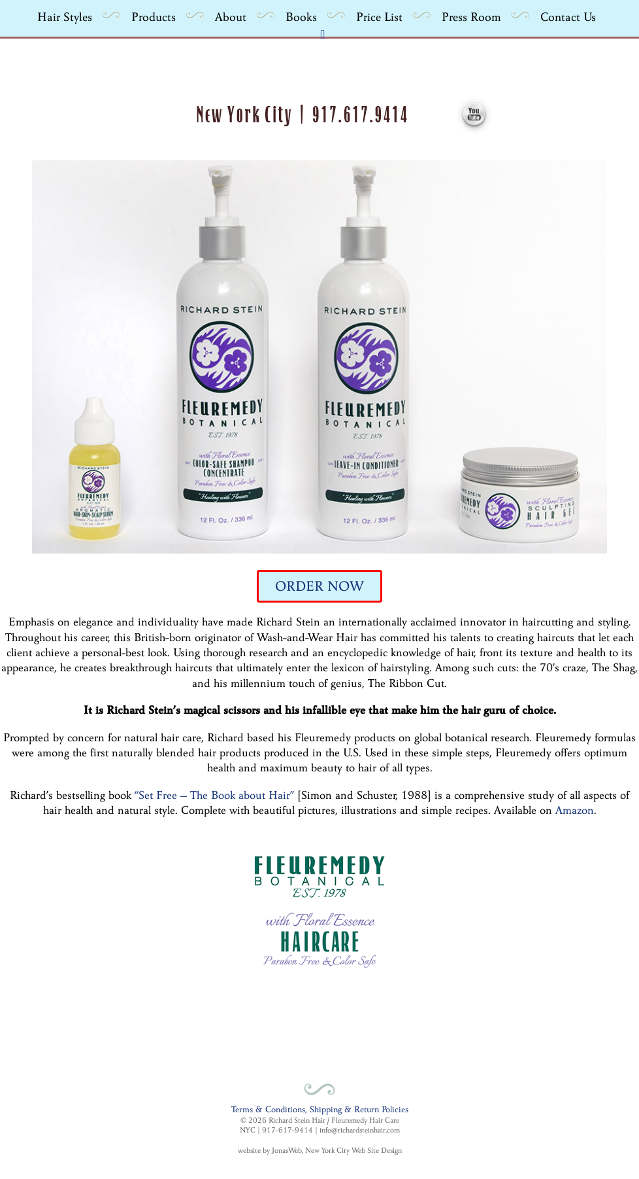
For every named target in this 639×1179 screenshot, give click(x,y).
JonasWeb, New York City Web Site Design (337, 1150)
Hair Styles (64, 17)
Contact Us (568, 17)
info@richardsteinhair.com (360, 1130)
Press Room (471, 17)
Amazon (574, 810)
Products (153, 17)
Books (301, 17)
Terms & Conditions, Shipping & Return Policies (319, 1109)
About (230, 17)
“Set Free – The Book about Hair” (214, 795)
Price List (379, 17)
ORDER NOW (319, 586)
